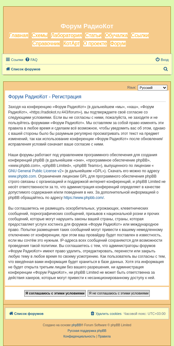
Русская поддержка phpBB (86, 330)
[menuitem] (31, 59)
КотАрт (71, 43)
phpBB (76, 325)
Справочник (46, 43)
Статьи (93, 35)
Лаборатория (66, 35)
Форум (118, 43)
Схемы (40, 35)
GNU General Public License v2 (34, 171)
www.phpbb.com (22, 176)
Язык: (131, 87)
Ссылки (140, 35)
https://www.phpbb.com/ (84, 197)
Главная (18, 35)
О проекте (95, 43)
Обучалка (116, 35)
